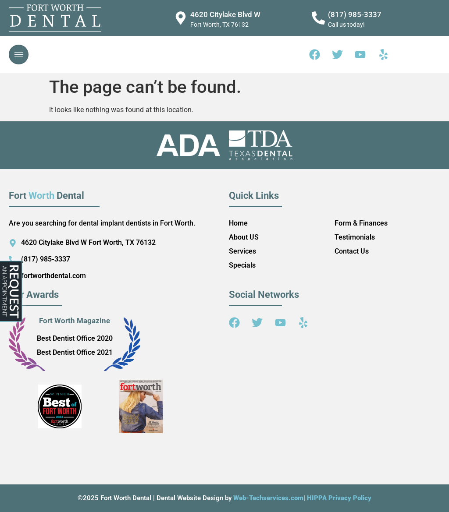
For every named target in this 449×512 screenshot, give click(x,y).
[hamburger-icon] (19, 54)
